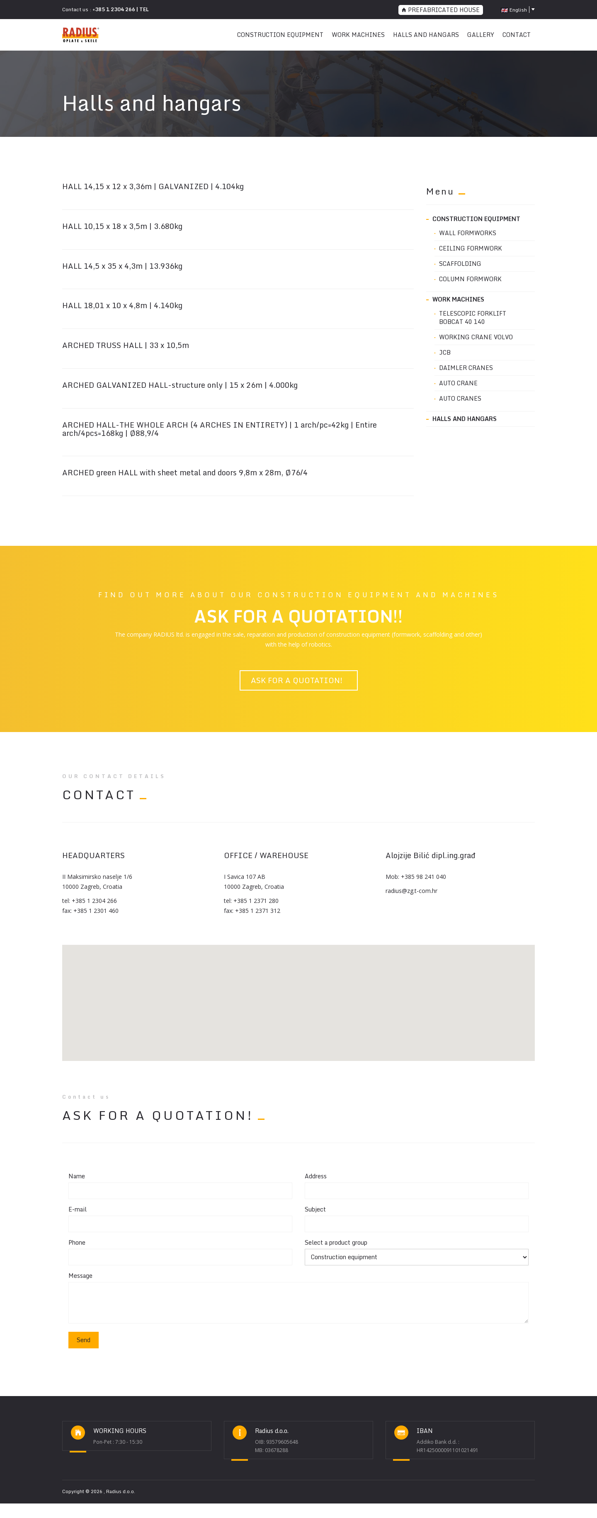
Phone (76, 1242)
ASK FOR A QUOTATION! (299, 680)
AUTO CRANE (458, 383)
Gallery (480, 34)
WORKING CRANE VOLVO (476, 337)
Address (316, 1176)
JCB (445, 352)
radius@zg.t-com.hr (411, 891)
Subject (315, 1209)
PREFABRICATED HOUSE (441, 10)
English (514, 10)
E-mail (77, 1209)
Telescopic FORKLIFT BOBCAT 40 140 (472, 317)
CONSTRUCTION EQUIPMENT (280, 34)
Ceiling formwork (470, 248)
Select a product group (336, 1242)
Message (80, 1276)
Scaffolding (460, 264)
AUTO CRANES (460, 398)
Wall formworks (467, 233)
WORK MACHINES (358, 34)
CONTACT (516, 34)
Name (76, 1176)
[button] (298, 998)
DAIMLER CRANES (466, 368)
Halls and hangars (426, 34)
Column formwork (470, 279)
